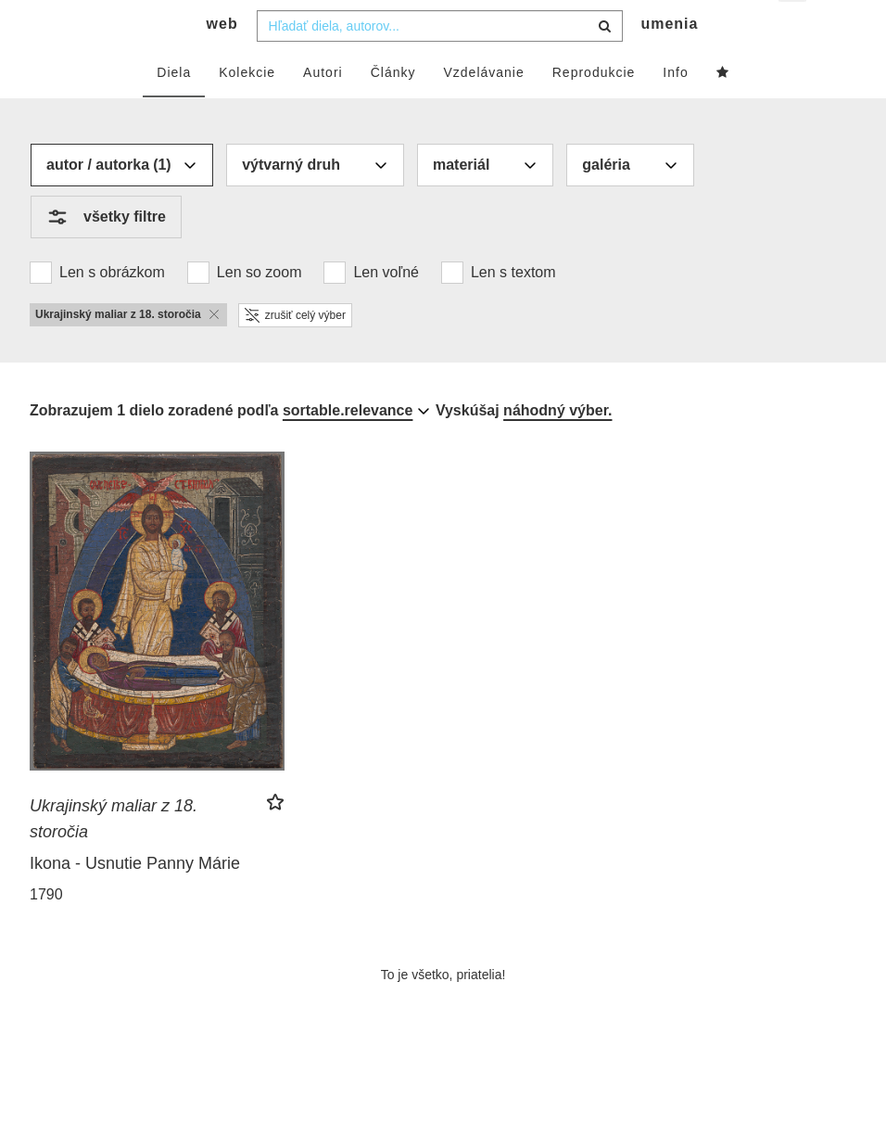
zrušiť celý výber (295, 351)
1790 (46, 930)
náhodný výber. (557, 446)
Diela (174, 108)
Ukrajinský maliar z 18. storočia (113, 855)
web (222, 61)
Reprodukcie (594, 108)
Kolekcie (247, 108)
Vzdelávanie (483, 108)
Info (675, 108)
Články (393, 108)
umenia (669, 61)
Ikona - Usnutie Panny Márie (135, 899)
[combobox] (440, 62)
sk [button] (793, 28)
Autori (323, 108)
